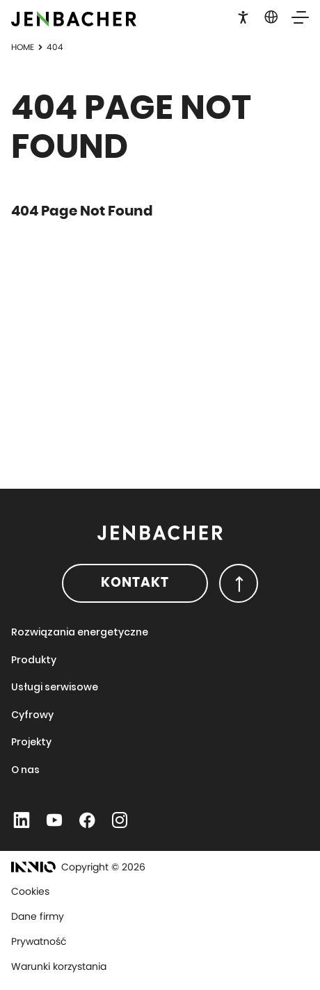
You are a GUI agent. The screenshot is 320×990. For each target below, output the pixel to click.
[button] (243, 16)
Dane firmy (37, 916)
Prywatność (39, 941)
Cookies (30, 891)
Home (22, 47)
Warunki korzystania (58, 966)
